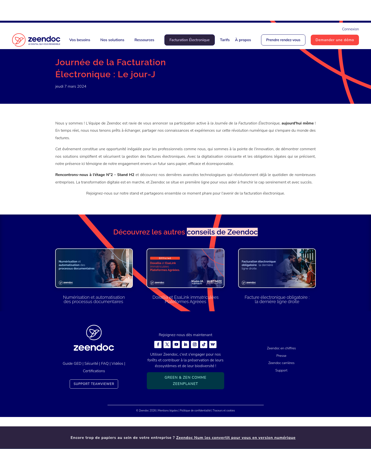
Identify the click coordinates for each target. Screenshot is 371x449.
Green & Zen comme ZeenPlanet (186, 412)
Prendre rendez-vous (283, 40)
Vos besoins (79, 40)
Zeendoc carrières (281, 395)
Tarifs (225, 40)
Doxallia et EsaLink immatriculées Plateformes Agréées (185, 331)
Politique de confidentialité (195, 442)
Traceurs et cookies (224, 442)
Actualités (79, 67)
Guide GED (72, 395)
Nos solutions (112, 40)
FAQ (104, 395)
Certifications (94, 403)
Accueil (61, 67)
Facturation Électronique (189, 40)
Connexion (350, 29)
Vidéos (117, 395)
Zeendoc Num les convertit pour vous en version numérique (236, 11)
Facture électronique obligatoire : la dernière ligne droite (277, 331)
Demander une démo (335, 40)
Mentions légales (168, 442)
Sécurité (91, 395)
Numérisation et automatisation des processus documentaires (94, 331)
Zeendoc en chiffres (281, 380)
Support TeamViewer (94, 416)
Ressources (144, 40)
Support (281, 402)
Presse (281, 387)
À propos (243, 40)
